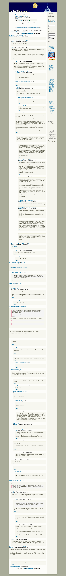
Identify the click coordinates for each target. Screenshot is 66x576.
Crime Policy (51, 82)
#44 (29, 159)
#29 (32, 97)
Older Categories (51, 110)
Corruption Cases (51, 79)
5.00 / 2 (22, 262)
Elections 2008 (51, 91)
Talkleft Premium (51, 113)
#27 (19, 423)
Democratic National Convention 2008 (52, 86)
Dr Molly (11, 329)
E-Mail (49, 21)
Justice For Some (36, 27)
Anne (20, 143)
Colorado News (51, 65)
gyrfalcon (17, 72)
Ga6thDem (15, 424)
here (22, 154)
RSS (53, 20)
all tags (18, 18)
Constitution (50, 78)
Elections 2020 (51, 92)
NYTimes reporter (27, 22)
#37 (32, 105)
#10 (28, 243)
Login (23, 33)
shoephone (17, 472)
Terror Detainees (51, 84)
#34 (25, 306)
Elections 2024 (51, 70)
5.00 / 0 (21, 440)
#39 (26, 458)
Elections (50, 89)
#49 (35, 200)
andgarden (12, 36)
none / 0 (25, 40)
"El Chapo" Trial (51, 88)
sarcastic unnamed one (14, 284)
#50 (20, 471)
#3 (23, 480)
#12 (30, 60)
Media (50, 105)
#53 (32, 300)
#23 (25, 523)
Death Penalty (51, 83)
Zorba (13, 370)
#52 (29, 560)
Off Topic (50, 109)
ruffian (17, 82)
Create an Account (30, 33)
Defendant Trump (51, 67)
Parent (13, 58)
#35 (22, 429)
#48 (32, 176)
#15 (29, 498)
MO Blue (20, 201)
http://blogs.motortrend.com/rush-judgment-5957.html (19, 267)
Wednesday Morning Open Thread (14, 31)
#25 (20, 283)
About (51, 20)
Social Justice (51, 114)
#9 (20, 46)
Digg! (20, 20)
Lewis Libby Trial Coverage (51, 103)
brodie (17, 524)
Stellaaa (11, 263)
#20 (25, 546)
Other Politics (51, 112)
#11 (20, 491)
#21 (22, 538)
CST (13, 47)
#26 (26, 391)
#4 (22, 347)
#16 (20, 369)
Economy (50, 71)
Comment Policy (53, 21)
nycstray (20, 98)
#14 (27, 71)
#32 (24, 400)
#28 (29, 362)
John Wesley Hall (51, 48)
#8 (25, 272)
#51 (31, 256)
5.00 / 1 (22, 35)
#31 (24, 440)
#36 (27, 451)
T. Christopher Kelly (51, 47)
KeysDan (15, 356)
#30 (29, 385)
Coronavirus (50, 66)
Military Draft (51, 106)
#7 (27, 40)
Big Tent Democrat (19, 16)
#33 (27, 411)
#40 (30, 112)
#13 (23, 249)
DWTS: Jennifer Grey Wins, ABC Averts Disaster (25, 27)
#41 (22, 465)
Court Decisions (51, 80)
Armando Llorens (51, 46)
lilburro (13, 539)
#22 (32, 81)
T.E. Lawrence (14, 246)
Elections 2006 (51, 90)
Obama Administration (52, 108)
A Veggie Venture (27, 154)
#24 (22, 87)
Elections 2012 (51, 69)
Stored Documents (51, 87)
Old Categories (51, 111)
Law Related (51, 101)
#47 (33, 232)
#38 (19, 288)
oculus (13, 41)
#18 (26, 514)
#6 (24, 262)
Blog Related (26, 16)
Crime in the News (51, 81)
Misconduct (50, 107)
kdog (13, 289)
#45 (36, 207)
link (14, 316)
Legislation (50, 102)
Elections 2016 (51, 68)
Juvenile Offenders (51, 100)
